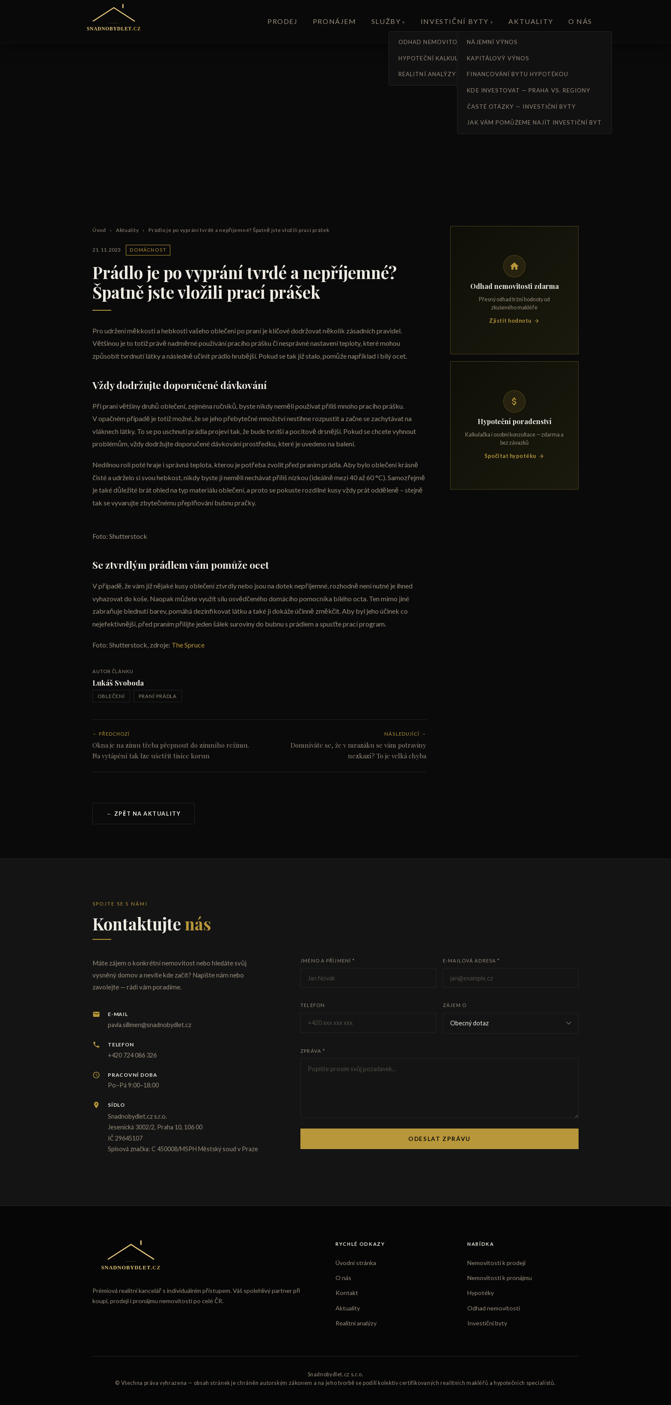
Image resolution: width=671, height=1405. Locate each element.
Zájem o (454, 1005)
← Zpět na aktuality (144, 813)
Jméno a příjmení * (327, 960)
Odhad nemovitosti (493, 1308)
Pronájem (334, 21)
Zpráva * (312, 1051)
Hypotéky (480, 1292)
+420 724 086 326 (132, 1055)
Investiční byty (455, 21)
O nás (580, 21)
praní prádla (158, 696)
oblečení (111, 696)
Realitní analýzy (356, 1323)
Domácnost (148, 249)
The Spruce (188, 645)
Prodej (282, 21)
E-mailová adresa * (471, 960)
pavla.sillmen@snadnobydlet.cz (149, 1024)
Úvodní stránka (356, 1262)
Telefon (312, 1005)
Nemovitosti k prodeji (496, 1262)
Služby (386, 21)
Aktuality (530, 21)
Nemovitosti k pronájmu (499, 1277)
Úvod (99, 230)
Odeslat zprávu (439, 1138)
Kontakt (347, 1292)
